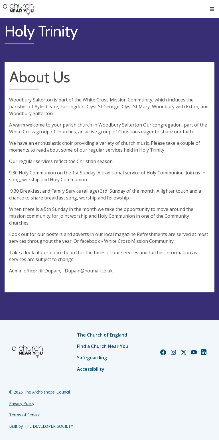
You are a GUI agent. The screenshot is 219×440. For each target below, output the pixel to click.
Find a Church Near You (102, 346)
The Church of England (102, 335)
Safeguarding (92, 358)
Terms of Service (24, 414)
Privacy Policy (21, 403)
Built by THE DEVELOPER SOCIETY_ (42, 426)
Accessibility (90, 369)
